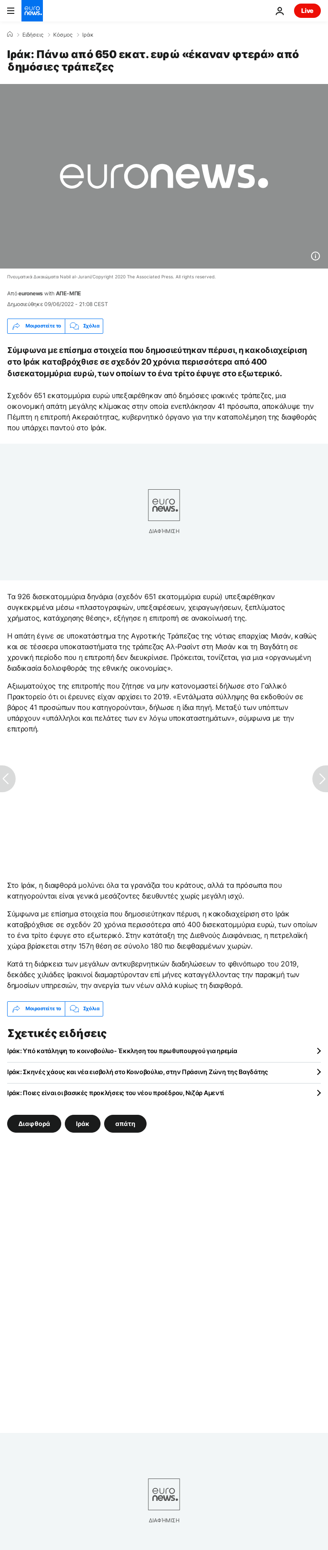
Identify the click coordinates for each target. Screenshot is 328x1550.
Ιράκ (88, 35)
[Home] (10, 34)
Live (307, 10)
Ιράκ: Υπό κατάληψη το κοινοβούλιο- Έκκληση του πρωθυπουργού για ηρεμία (122, 1050)
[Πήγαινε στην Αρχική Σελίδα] (32, 10)
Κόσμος (62, 35)
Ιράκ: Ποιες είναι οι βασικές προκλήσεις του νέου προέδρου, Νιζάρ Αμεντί (115, 1092)
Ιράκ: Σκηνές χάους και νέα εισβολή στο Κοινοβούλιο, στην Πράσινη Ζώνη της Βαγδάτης (137, 1071)
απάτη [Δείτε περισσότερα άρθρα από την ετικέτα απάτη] (125, 1123)
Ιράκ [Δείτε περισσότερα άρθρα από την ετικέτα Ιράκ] (82, 1123)
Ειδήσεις (32, 35)
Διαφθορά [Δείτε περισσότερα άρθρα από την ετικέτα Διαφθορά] (34, 1123)
